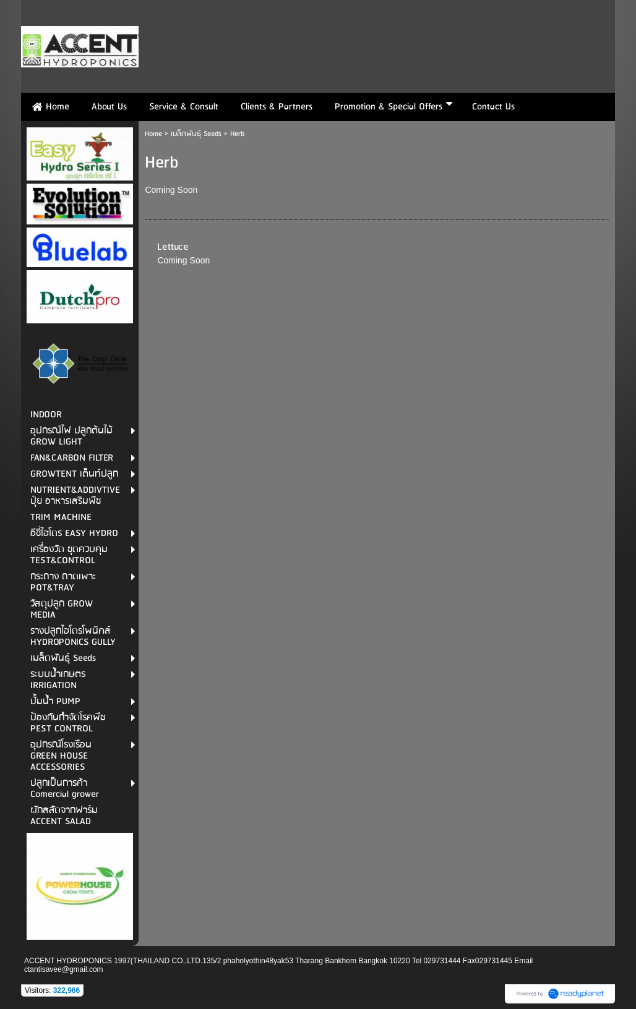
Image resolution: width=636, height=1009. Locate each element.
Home (153, 133)
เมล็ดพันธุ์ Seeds (196, 133)
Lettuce (173, 247)
